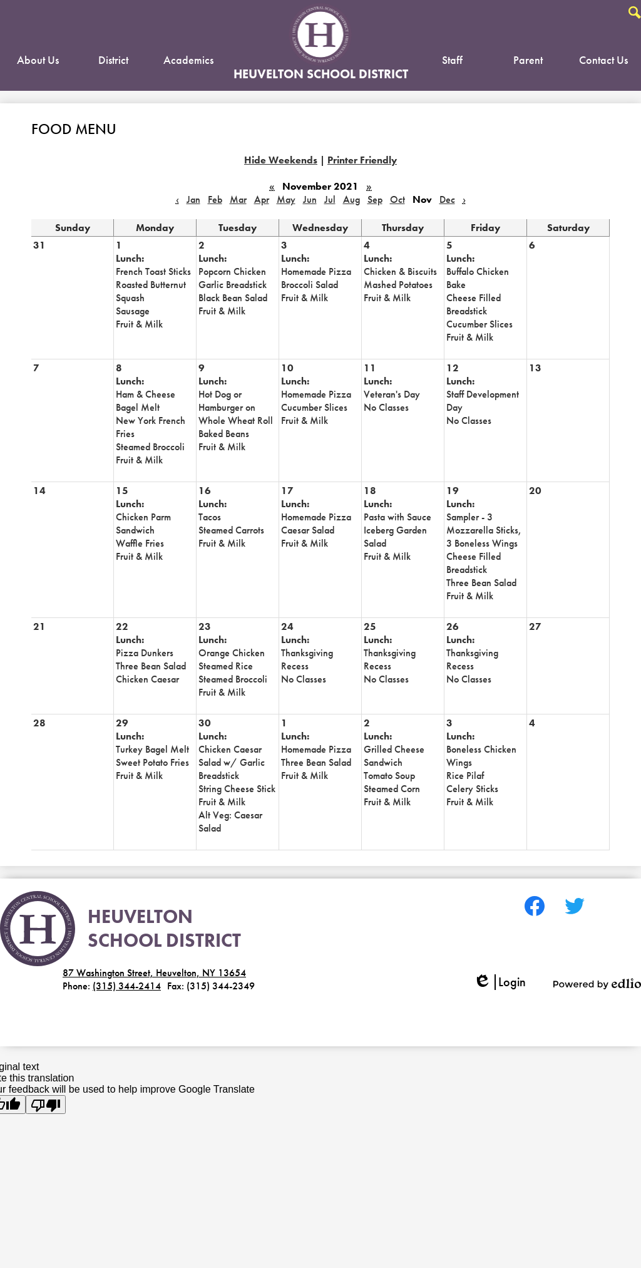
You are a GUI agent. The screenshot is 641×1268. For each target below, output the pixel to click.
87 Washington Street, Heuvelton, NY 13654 (154, 972)
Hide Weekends (280, 160)
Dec (447, 199)
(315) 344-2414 (127, 985)
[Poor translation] (46, 1104)
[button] (38, 62)
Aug (351, 199)
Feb (215, 199)
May (286, 199)
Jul (330, 199)
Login (499, 982)
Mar (238, 199)
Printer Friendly (362, 160)
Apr (261, 199)
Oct (397, 199)
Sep (374, 199)
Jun (310, 199)
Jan (193, 199)
